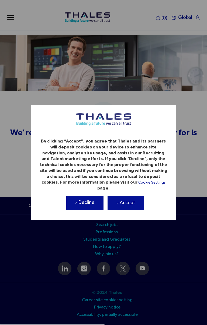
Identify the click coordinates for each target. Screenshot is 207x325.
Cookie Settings (151, 182)
